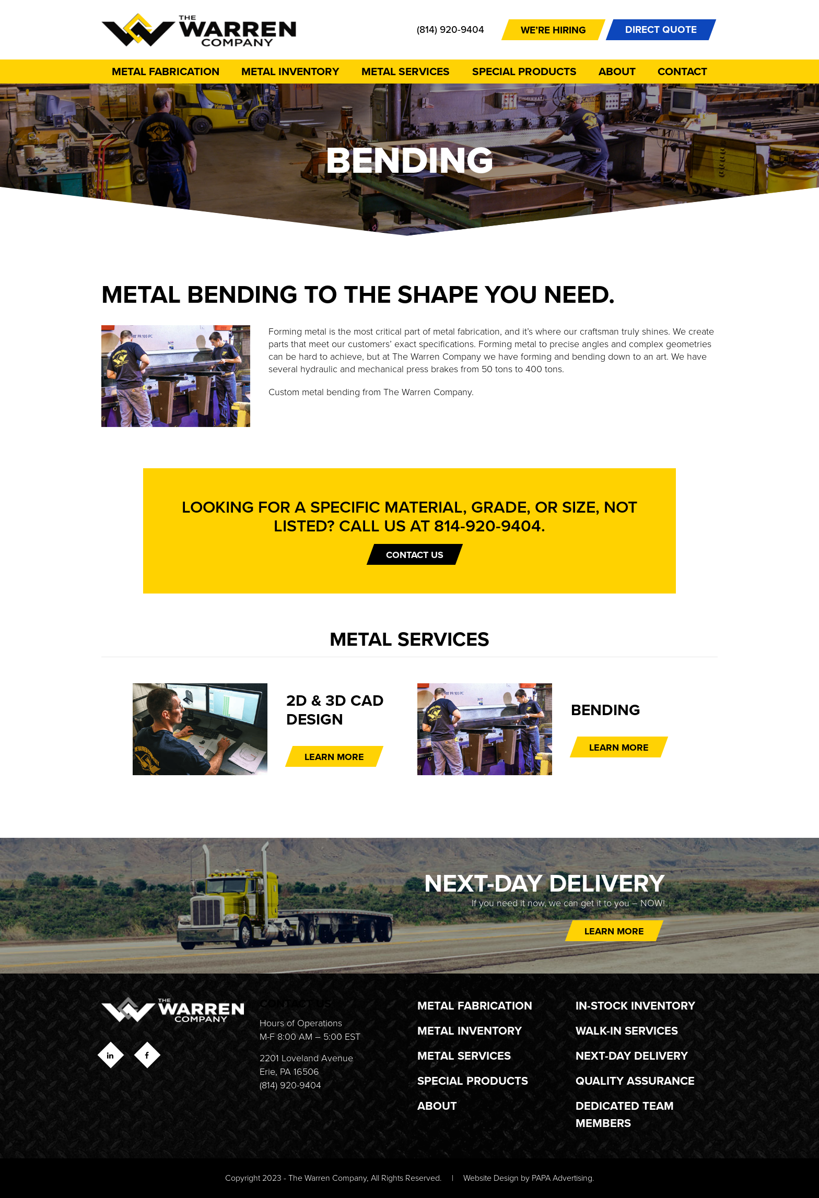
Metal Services (405, 71)
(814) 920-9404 (450, 29)
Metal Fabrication (165, 71)
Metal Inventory (290, 71)
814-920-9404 (487, 525)
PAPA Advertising (562, 1178)
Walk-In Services (627, 1030)
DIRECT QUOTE (661, 29)
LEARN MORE (334, 757)
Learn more (614, 931)
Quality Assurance (635, 1080)
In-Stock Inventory (635, 1005)
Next (714, 731)
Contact (682, 71)
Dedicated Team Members (625, 1114)
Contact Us (414, 555)
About (617, 71)
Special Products (524, 71)
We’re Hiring (553, 30)
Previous (104, 731)
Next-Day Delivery (632, 1055)
